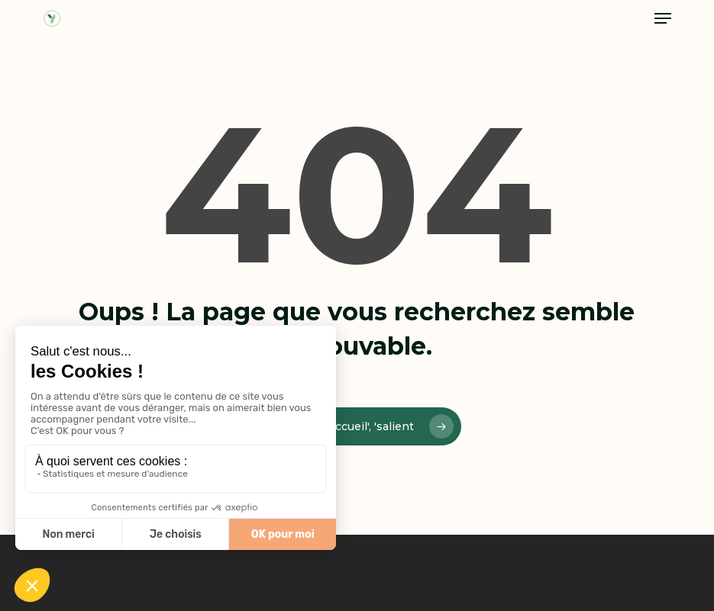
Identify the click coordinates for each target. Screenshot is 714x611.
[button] (662, 18)
